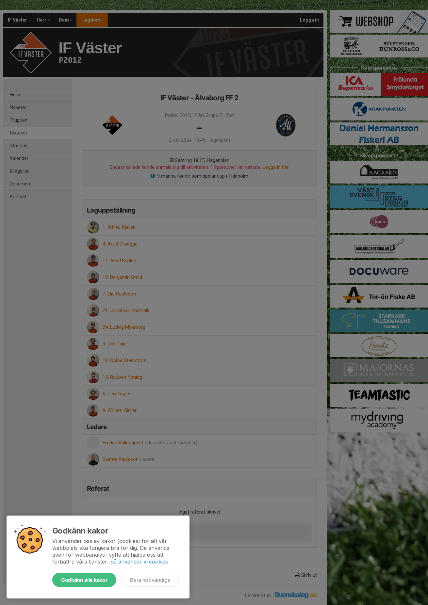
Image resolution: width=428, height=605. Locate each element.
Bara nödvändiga (150, 580)
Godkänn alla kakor (84, 580)
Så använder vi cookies (139, 561)
